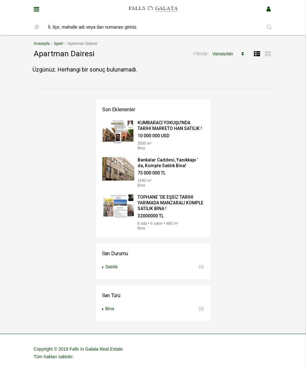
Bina (109, 308)
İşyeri (58, 43)
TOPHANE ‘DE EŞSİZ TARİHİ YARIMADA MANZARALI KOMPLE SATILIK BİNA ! (170, 203)
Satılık (111, 266)
